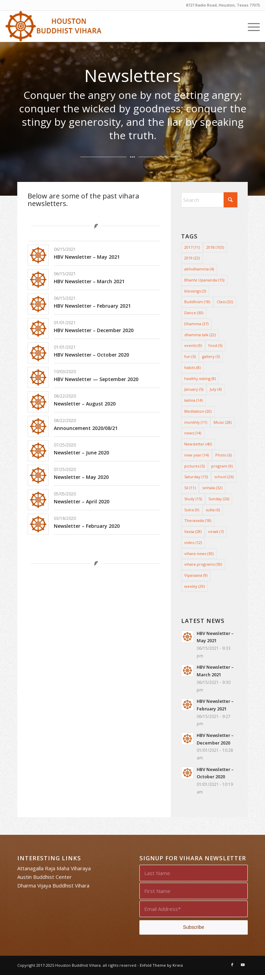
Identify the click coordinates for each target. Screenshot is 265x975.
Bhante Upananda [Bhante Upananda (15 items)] (204, 280)
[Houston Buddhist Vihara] (53, 26)
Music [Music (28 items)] (223, 422)
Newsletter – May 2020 (81, 477)
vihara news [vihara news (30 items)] (199, 553)
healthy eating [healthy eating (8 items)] (200, 378)
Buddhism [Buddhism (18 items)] (197, 301)
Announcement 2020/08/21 (86, 428)
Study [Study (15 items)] (193, 498)
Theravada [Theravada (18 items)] (197, 520)
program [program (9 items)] (222, 466)
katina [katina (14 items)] (193, 400)
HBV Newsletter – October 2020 (91, 354)
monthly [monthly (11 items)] (195, 422)
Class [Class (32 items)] (225, 301)
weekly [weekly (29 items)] (194, 586)
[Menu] (250, 26)
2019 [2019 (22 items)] (192, 257)
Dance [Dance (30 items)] (193, 312)
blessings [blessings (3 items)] (195, 291)
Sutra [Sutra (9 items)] (191, 509)
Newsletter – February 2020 (87, 526)
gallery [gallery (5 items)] (211, 356)
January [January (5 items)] (193, 389)
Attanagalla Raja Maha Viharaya (54, 868)
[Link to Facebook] (232, 964)
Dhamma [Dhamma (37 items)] (196, 323)
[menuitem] (250, 26)
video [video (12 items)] (193, 542)
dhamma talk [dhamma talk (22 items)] (200, 334)
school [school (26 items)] (224, 476)
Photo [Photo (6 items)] (223, 455)
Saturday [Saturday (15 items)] (196, 476)
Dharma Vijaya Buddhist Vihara (53, 885)
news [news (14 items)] (192, 432)
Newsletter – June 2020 (81, 452)
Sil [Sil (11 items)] (190, 487)
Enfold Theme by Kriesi (161, 965)
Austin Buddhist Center (44, 876)
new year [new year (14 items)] (196, 455)
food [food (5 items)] (215, 345)
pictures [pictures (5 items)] (194, 466)
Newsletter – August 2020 (85, 403)
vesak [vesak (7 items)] (216, 531)
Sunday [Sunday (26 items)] (218, 498)
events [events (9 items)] (193, 345)
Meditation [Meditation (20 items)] (198, 411)
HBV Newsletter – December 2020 (94, 330)
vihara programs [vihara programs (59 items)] (203, 564)
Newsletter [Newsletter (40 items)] (198, 444)
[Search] (209, 199)
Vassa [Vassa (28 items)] (193, 531)
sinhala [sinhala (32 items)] (212, 487)
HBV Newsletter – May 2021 (87, 257)
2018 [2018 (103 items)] (215, 247)
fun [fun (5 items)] (190, 356)
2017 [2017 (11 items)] (192, 247)
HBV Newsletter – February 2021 (92, 305)
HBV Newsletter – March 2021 (89, 281)
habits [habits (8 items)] (192, 367)
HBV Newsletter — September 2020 (96, 379)
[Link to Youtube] (242, 964)
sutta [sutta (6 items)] (213, 509)
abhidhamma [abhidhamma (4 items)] (199, 268)
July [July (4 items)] (216, 389)
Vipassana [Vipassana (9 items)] (195, 575)
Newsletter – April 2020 (81, 501)
